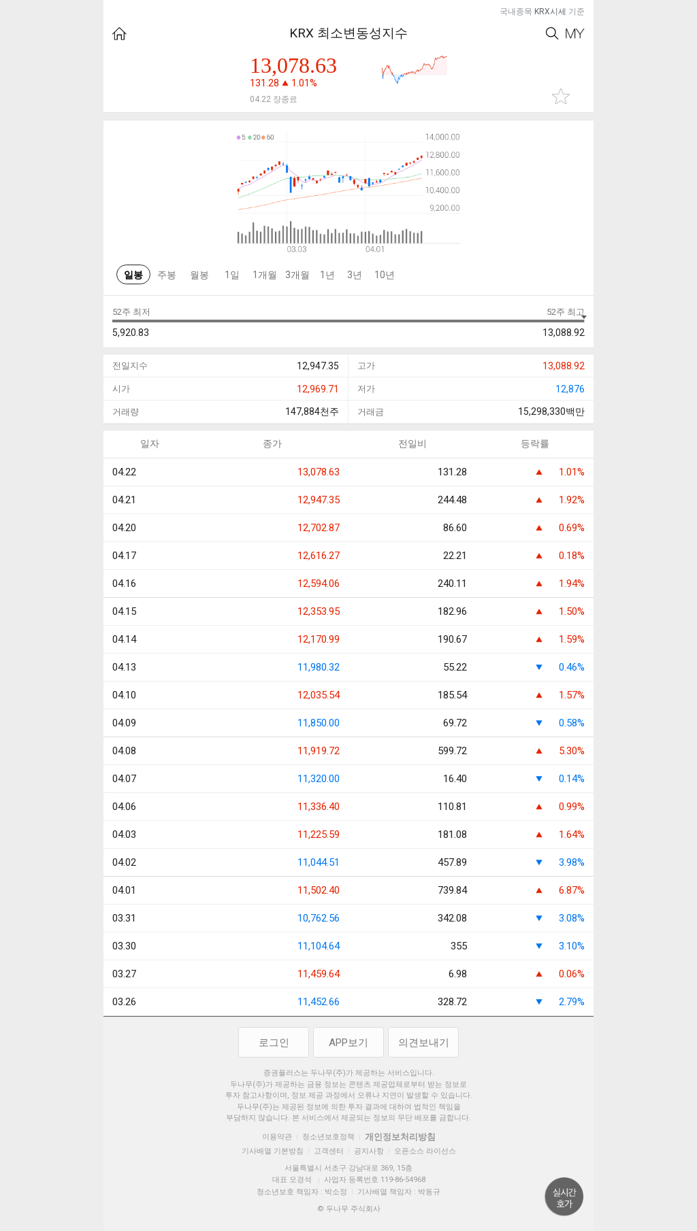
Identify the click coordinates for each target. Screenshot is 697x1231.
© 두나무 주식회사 (348, 1208)
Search (552, 33)
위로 (564, 1197)
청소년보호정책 (328, 1136)
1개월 (265, 274)
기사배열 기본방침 (273, 1151)
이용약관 (277, 1136)
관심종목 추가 (561, 96)
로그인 (274, 1042)
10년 (384, 274)
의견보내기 (423, 1042)
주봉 (166, 274)
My (575, 34)
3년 (354, 274)
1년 (327, 274)
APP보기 (348, 1042)
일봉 (133, 274)
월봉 (199, 274)
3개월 (297, 274)
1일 (232, 274)
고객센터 (329, 1151)
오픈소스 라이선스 (425, 1151)
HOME (119, 33)
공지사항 (369, 1151)
